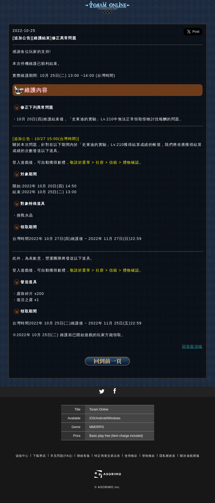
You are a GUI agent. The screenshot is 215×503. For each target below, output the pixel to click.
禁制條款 (148, 455)
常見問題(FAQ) (61, 455)
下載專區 (39, 455)
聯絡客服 (83, 455)
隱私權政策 (167, 455)
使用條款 (131, 455)
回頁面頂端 (192, 346)
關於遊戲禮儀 (189, 455)
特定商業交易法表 (107, 455)
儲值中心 (22, 455)
